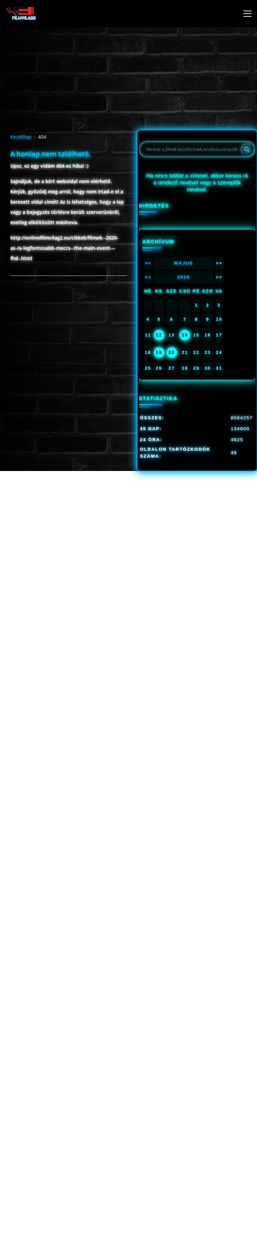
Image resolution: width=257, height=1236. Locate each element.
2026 (183, 277)
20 (171, 352)
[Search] (247, 149)
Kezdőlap (20, 136)
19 (159, 352)
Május (183, 263)
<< (148, 263)
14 (185, 334)
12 (159, 334)
